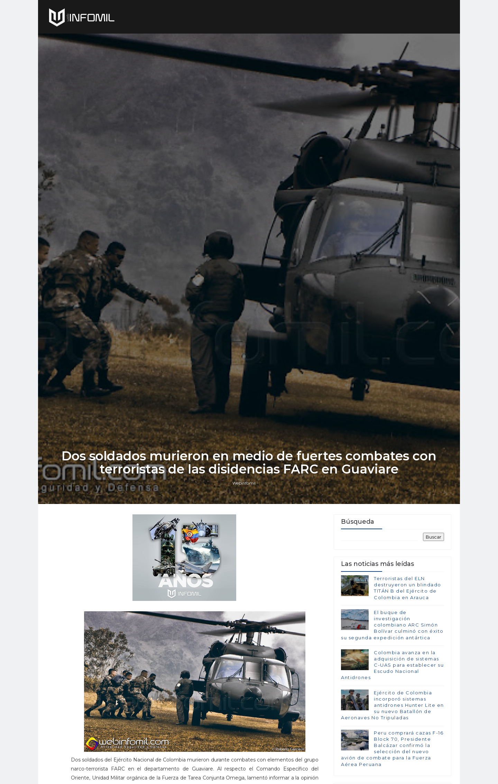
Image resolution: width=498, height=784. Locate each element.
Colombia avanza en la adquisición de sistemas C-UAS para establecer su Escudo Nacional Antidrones (392, 665)
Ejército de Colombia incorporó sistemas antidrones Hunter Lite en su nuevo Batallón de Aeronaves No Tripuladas (392, 705)
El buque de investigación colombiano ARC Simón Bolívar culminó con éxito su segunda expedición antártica (392, 625)
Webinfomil (244, 483)
